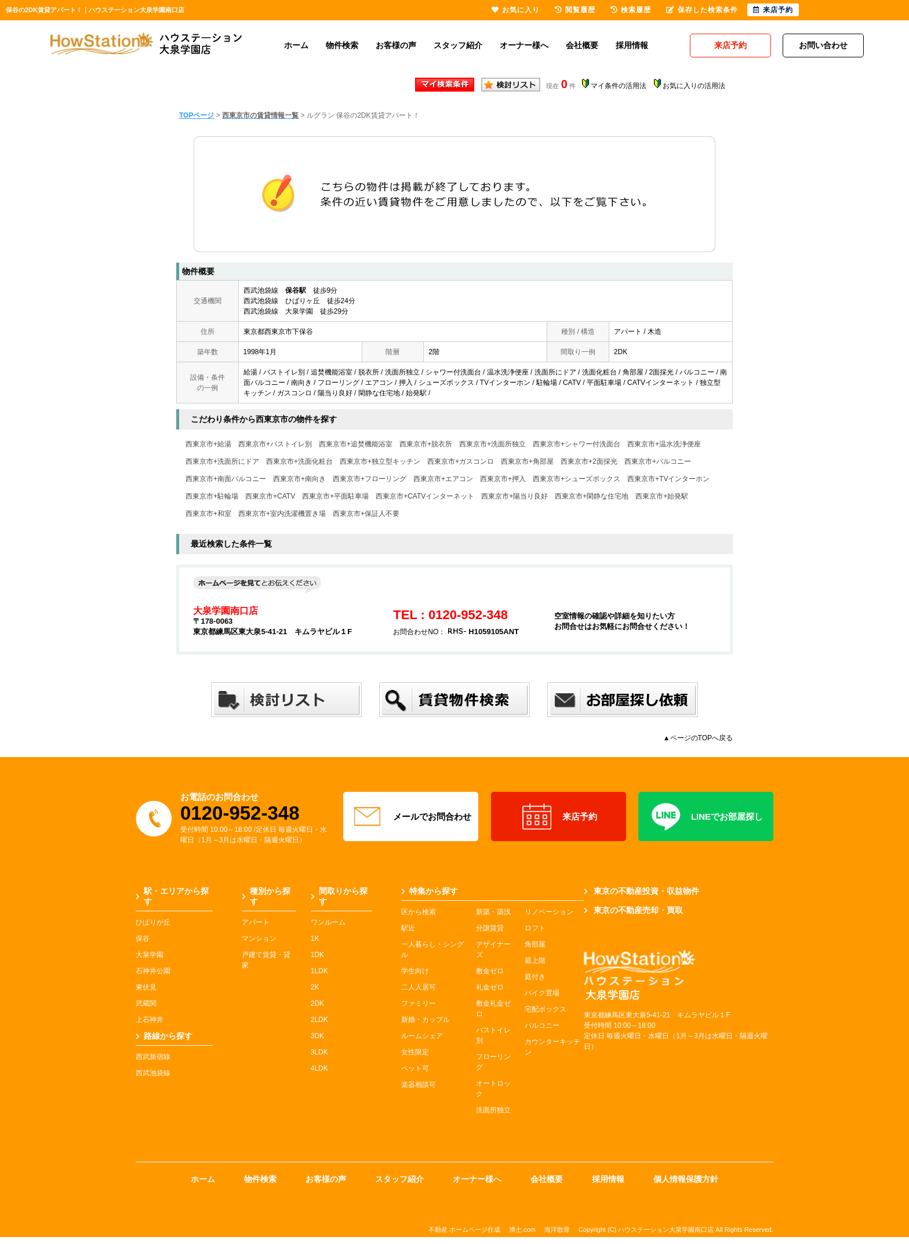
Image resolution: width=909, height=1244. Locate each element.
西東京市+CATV (270, 496)
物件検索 (342, 45)
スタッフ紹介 (458, 45)
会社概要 (582, 45)
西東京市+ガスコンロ (460, 461)
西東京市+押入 (503, 479)
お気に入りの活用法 (694, 86)
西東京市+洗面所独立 (492, 444)
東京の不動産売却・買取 (633, 910)
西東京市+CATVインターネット (425, 496)
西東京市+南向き (299, 479)
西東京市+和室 (208, 514)
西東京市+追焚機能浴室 (355, 444)
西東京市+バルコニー (657, 461)
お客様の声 (396, 45)
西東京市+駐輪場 (212, 496)
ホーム (296, 45)
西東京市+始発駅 (661, 496)
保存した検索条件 (702, 10)
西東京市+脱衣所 (425, 444)
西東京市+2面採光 (589, 461)
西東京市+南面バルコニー (226, 479)
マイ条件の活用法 (618, 86)
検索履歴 (630, 10)
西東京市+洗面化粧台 (299, 461)
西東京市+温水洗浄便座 (664, 444)
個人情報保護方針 (685, 1179)
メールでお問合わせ (411, 817)
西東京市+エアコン (443, 479)
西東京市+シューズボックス (576, 479)
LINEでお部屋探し (706, 817)
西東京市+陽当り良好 (514, 496)
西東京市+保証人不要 (366, 514)
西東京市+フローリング (369, 479)
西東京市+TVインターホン (668, 479)
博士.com (522, 1229)
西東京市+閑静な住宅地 (591, 496)
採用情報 (632, 45)
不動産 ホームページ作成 (464, 1229)
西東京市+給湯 (208, 444)
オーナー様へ (524, 45)
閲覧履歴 (575, 10)
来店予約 (558, 817)
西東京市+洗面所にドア (222, 461)
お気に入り (516, 10)
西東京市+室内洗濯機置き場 (282, 514)
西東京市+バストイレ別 (275, 444)
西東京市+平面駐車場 (335, 496)
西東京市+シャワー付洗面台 (576, 444)
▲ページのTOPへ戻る (698, 738)
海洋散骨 (557, 1229)
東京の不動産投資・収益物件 (641, 891)
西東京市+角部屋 (527, 461)
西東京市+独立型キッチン (380, 461)
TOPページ (196, 115)
